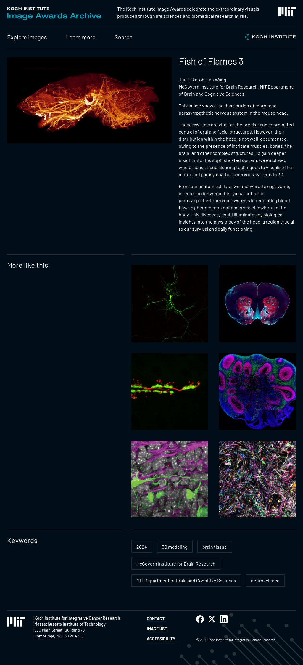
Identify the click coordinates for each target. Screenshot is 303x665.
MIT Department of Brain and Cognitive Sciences (186, 580)
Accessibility (161, 638)
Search (124, 37)
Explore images (27, 37)
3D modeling (175, 547)
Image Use (157, 628)
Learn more (81, 37)
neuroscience (265, 580)
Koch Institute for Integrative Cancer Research (77, 618)
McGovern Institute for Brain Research (175, 563)
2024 (141, 547)
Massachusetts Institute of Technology (70, 624)
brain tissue (214, 547)
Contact (156, 618)
